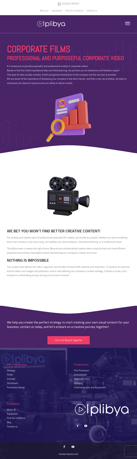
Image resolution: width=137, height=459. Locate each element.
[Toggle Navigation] (127, 24)
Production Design (16, 387)
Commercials (80, 374)
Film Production (81, 370)
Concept (11, 378)
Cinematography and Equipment (90, 387)
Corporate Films (82, 378)
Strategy (11, 370)
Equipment (12, 413)
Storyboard (12, 383)
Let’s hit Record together (68, 340)
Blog (9, 422)
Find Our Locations (16, 418)
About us (11, 409)
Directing (78, 383)
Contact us (12, 426)
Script (10, 374)
